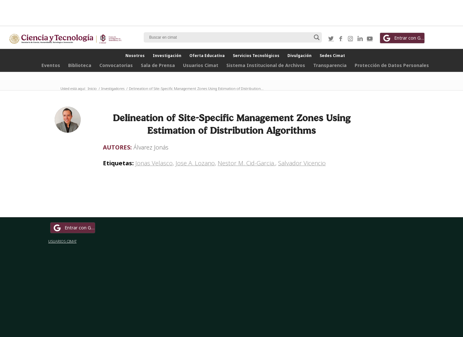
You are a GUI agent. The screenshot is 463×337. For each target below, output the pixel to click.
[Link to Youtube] (370, 38)
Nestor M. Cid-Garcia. (246, 163)
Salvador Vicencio (302, 163)
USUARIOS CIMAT (62, 241)
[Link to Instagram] (350, 38)
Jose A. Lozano (195, 163)
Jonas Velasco (154, 163)
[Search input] (230, 37)
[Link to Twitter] (331, 38)
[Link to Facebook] (341, 38)
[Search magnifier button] (316, 37)
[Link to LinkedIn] (360, 38)
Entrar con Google (403, 38)
